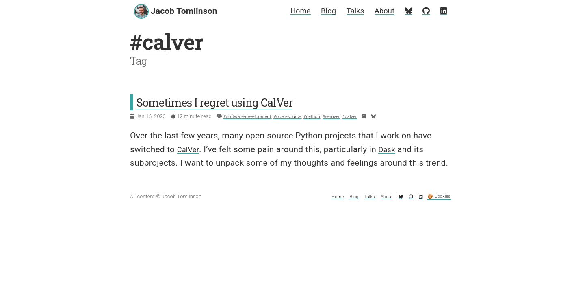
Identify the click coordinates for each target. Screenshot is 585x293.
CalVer (189, 149)
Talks (348, 10)
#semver (346, 116)
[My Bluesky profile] (406, 10)
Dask (391, 149)
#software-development (250, 116)
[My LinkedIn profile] (443, 10)
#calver (367, 116)
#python (324, 116)
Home (287, 10)
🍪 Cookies (436, 196)
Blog (318, 10)
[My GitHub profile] (425, 10)
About (380, 10)
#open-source (296, 116)
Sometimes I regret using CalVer (226, 101)
